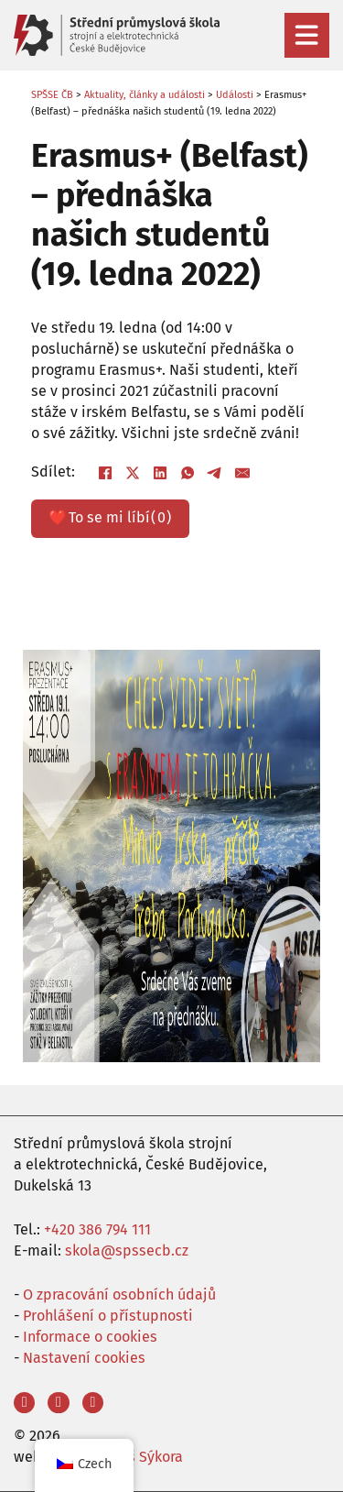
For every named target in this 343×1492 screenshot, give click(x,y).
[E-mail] (242, 473)
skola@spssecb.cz (126, 1250)
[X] (132, 473)
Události (234, 95)
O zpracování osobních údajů (119, 1294)
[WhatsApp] (187, 473)
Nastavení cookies (84, 1357)
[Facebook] (105, 473)
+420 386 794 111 (97, 1229)
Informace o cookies (90, 1336)
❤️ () (109, 518)
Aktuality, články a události (144, 95)
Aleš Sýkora (145, 1456)
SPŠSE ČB (52, 95)
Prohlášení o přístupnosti (108, 1315)
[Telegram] (215, 473)
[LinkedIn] (160, 473)
